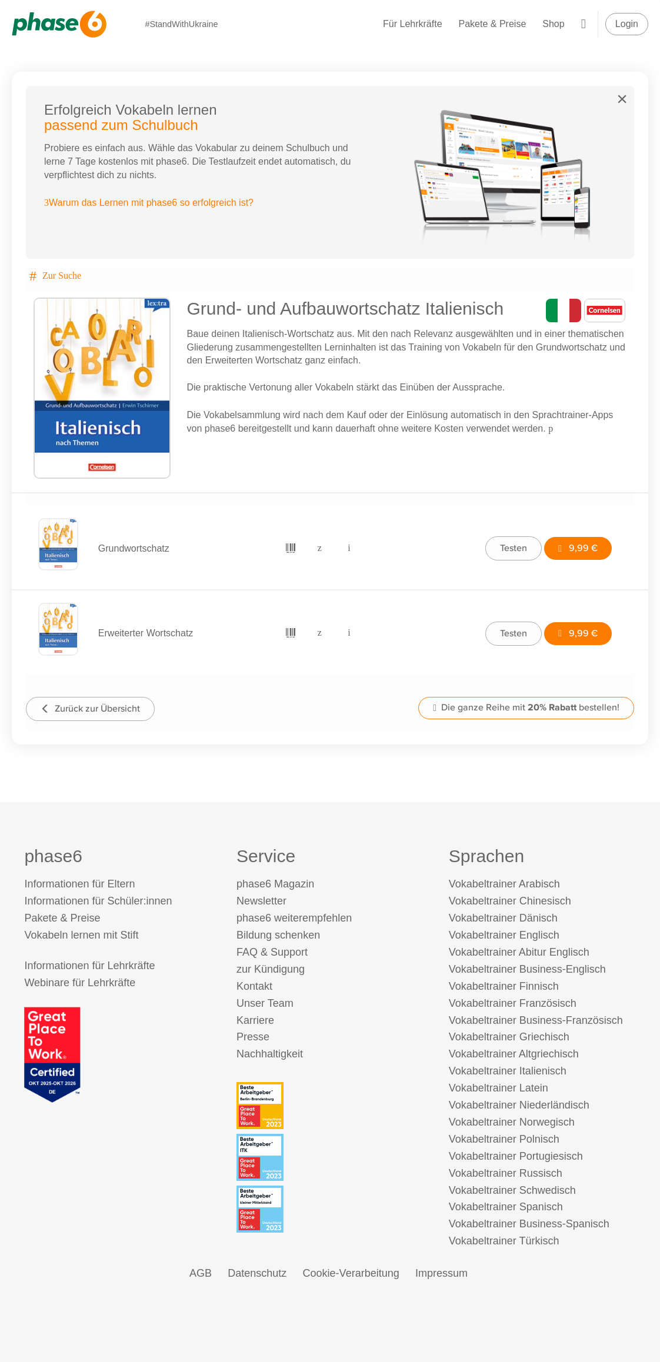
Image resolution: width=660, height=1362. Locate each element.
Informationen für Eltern (79, 884)
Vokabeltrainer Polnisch (504, 1139)
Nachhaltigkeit (269, 1054)
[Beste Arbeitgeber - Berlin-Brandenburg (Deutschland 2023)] (331, 1105)
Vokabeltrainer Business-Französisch (536, 1020)
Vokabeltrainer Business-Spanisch (529, 1224)
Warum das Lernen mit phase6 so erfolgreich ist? (149, 203)
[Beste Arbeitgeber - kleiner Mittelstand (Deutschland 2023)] (331, 1209)
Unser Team (265, 1003)
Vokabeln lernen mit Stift (81, 935)
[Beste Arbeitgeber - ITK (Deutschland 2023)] (331, 1157)
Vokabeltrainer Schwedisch (512, 1190)
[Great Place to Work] (52, 1054)
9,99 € (578, 548)
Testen (513, 548)
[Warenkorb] (583, 24)
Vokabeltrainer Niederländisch (519, 1105)
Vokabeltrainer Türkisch (504, 1241)
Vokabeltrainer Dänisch (503, 918)
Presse (252, 1037)
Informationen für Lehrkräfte (89, 966)
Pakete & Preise (492, 24)
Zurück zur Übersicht (90, 708)
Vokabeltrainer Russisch (505, 1173)
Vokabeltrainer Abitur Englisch (519, 952)
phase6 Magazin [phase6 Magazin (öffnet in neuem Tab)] (275, 884)
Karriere (255, 1020)
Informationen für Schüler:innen (98, 901)
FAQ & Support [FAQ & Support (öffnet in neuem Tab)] (272, 952)
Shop (553, 24)
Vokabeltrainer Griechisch (509, 1037)
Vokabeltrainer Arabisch (504, 884)
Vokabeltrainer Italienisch (507, 1071)
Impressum (441, 1273)
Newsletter (261, 901)
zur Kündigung (270, 969)
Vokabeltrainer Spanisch (506, 1207)
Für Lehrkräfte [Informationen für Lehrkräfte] (412, 24)
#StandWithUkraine (181, 24)
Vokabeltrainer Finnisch (504, 986)
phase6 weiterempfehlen (294, 918)
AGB (200, 1273)
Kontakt (254, 986)
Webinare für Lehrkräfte (79, 983)
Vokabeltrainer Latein (498, 1088)
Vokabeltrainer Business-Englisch (527, 969)
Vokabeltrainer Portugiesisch (516, 1156)
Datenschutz (257, 1273)
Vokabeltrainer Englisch (504, 935)
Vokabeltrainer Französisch (512, 1003)
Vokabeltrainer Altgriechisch (514, 1054)
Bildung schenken (278, 935)
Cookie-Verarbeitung (351, 1273)
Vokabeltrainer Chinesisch (510, 901)
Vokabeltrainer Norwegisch (512, 1122)
